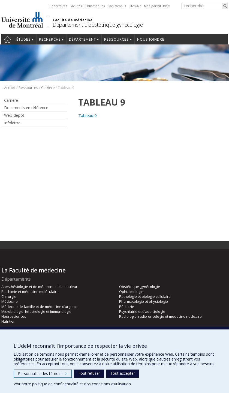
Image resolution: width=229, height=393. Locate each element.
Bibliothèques (95, 6)
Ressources (116, 39)
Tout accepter (122, 373)
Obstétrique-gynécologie (139, 286)
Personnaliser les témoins (42, 373)
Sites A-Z (135, 6)
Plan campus (116, 6)
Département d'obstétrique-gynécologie (98, 24)
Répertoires (58, 6)
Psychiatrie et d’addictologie (142, 311)
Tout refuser (89, 373)
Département (82, 39)
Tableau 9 (87, 115)
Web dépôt (14, 115)
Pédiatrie (126, 306)
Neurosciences (13, 316)
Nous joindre (150, 39)
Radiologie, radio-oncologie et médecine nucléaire (160, 316)
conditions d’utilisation (111, 383)
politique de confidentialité (55, 383)
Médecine (9, 301)
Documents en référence (26, 107)
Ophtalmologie (131, 291)
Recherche (50, 39)
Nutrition (8, 321)
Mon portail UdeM (157, 6)
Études (23, 39)
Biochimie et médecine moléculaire (30, 291)
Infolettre (12, 122)
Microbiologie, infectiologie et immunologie (36, 311)
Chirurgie (8, 296)
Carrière (48, 87)
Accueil (7, 39)
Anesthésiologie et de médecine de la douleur (39, 286)
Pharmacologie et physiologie (143, 301)
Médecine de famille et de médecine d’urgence (40, 306)
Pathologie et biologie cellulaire (145, 296)
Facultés (76, 6)
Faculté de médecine (72, 19)
